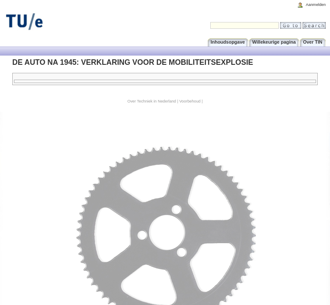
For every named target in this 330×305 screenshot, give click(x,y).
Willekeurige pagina (274, 41)
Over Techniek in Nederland (151, 101)
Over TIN (312, 41)
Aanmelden (316, 5)
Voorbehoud (190, 101)
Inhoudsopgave (228, 41)
